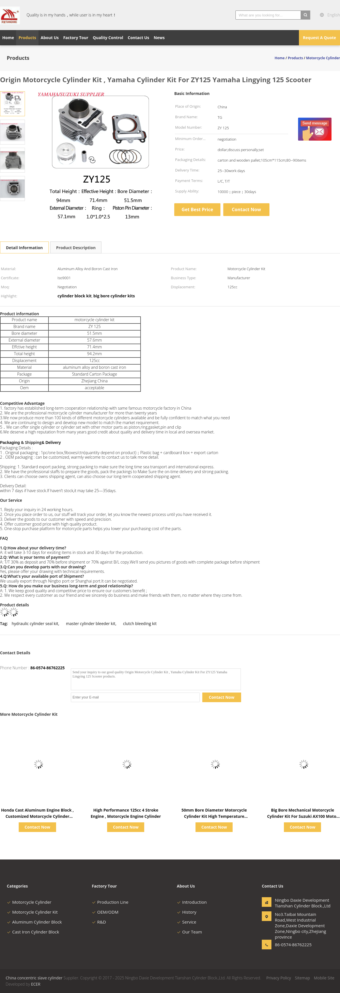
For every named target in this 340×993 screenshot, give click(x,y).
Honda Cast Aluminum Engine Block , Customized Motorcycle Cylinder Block (37, 816)
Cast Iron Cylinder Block (33, 932)
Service (186, 922)
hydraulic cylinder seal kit (35, 623)
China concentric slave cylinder (34, 978)
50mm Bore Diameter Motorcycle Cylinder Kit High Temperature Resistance (214, 816)
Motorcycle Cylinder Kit (32, 912)
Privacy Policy (278, 978)
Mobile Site (324, 978)
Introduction (192, 902)
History (186, 912)
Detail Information (24, 247)
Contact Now (246, 209)
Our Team (189, 932)
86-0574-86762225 (47, 667)
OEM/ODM (105, 912)
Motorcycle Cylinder (29, 902)
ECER (35, 984)
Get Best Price (197, 209)
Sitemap (302, 978)
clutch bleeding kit (139, 623)
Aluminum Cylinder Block (34, 922)
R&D (99, 922)
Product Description (75, 247)
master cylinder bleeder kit (90, 623)
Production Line (110, 902)
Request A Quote (319, 37)
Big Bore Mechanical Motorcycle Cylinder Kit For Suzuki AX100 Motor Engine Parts (302, 816)
